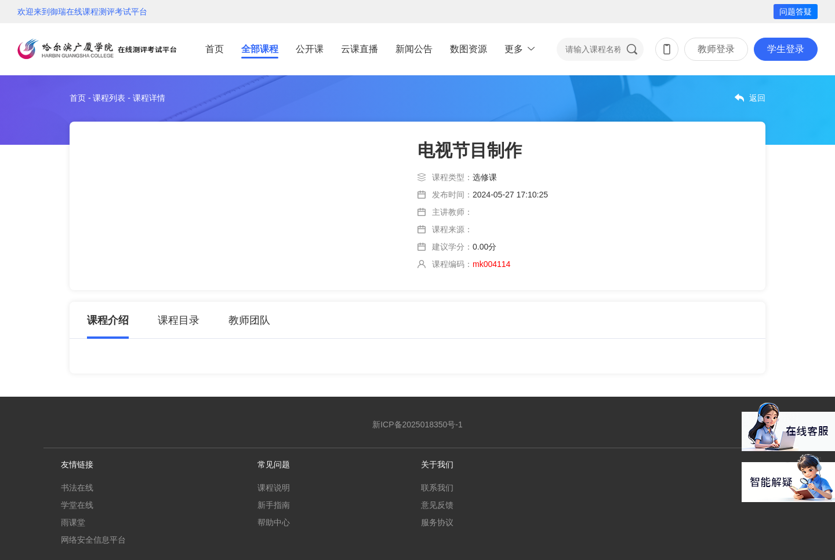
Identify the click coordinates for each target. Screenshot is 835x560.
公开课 (310, 49)
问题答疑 (795, 11)
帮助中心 (273, 522)
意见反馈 (437, 505)
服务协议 (437, 522)
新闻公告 (414, 49)
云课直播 (359, 49)
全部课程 (259, 49)
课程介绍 (108, 320)
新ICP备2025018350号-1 (417, 424)
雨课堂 (73, 522)
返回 (757, 98)
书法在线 (77, 487)
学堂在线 (77, 505)
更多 (513, 49)
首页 (214, 49)
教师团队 (249, 320)
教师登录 (716, 49)
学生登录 (785, 49)
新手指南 (273, 505)
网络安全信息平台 (93, 539)
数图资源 (468, 49)
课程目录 (178, 320)
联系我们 (437, 487)
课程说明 (273, 487)
